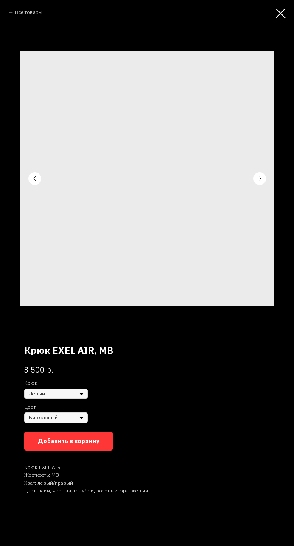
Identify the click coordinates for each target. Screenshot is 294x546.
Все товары (28, 12)
